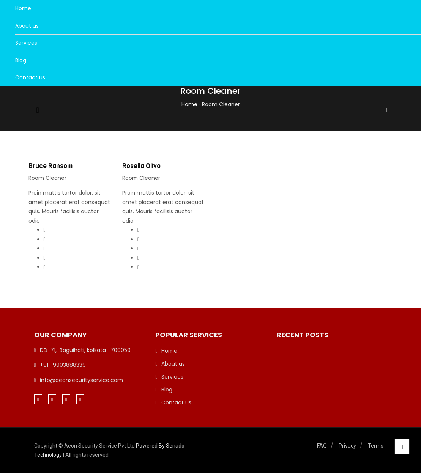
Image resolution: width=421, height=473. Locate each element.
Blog (20, 60)
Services (26, 43)
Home (23, 8)
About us (27, 26)
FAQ (322, 446)
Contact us (30, 77)
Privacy (347, 446)
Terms (375, 446)
